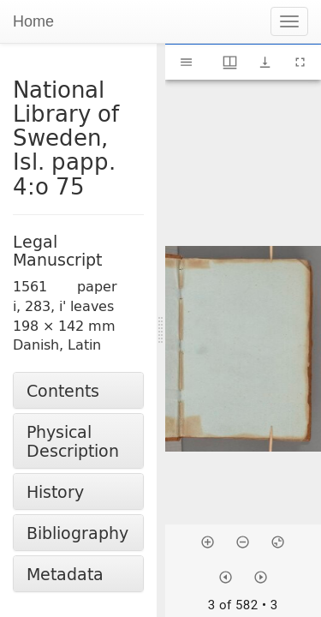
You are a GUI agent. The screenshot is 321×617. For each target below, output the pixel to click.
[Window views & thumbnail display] (229, 62)
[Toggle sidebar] (186, 62)
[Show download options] (264, 62)
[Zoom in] (207, 542)
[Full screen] (300, 62)
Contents (63, 390)
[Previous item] (225, 577)
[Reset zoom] (277, 542)
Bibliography (77, 532)
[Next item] (260, 577)
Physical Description (73, 440)
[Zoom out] (242, 542)
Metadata (65, 573)
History (55, 491)
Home (33, 21)
